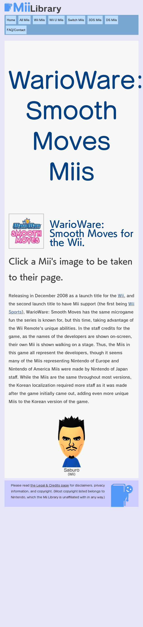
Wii (121, 296)
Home (11, 19)
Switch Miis (76, 19)
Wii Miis (39, 19)
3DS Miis (95, 19)
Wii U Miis (56, 19)
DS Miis (111, 19)
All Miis (24, 19)
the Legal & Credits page (49, 485)
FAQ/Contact (16, 29)
